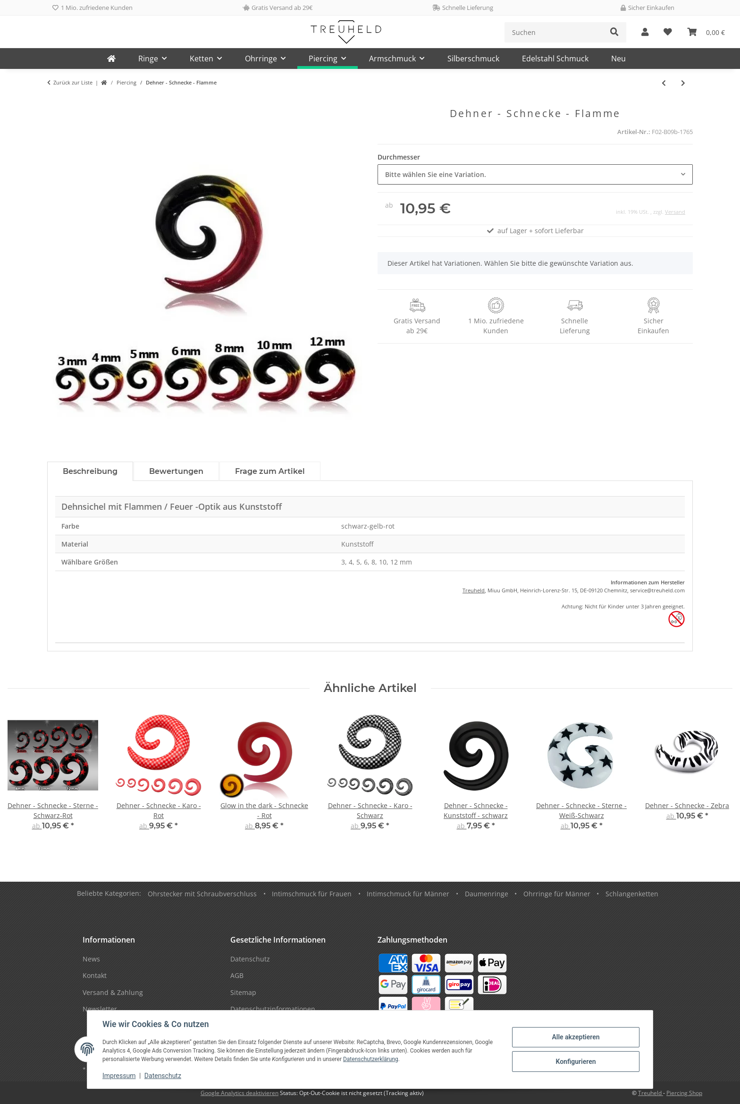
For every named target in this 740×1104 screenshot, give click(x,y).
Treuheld (473, 590)
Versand (675, 211)
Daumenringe (486, 893)
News (91, 958)
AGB (237, 975)
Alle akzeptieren (575, 1037)
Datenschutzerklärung (370, 1059)
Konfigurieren (575, 1061)
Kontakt (95, 975)
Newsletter (100, 1008)
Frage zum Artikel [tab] (270, 471)
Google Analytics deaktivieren (239, 1093)
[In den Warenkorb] (54, 102)
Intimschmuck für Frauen (312, 893)
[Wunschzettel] (668, 32)
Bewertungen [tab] (176, 471)
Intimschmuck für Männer (408, 893)
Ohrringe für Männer (556, 893)
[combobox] (535, 174)
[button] (645, 32)
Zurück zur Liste (72, 82)
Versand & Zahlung (113, 992)
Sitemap (243, 992)
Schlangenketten (631, 893)
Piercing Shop (684, 1093)
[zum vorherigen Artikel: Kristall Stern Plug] (663, 83)
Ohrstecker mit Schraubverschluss (202, 893)
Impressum (118, 1075)
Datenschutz (162, 1075)
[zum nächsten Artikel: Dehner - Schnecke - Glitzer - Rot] (683, 83)
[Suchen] (554, 32)
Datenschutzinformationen (272, 1008)
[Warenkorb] (706, 32)
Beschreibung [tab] (90, 471)
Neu (618, 58)
